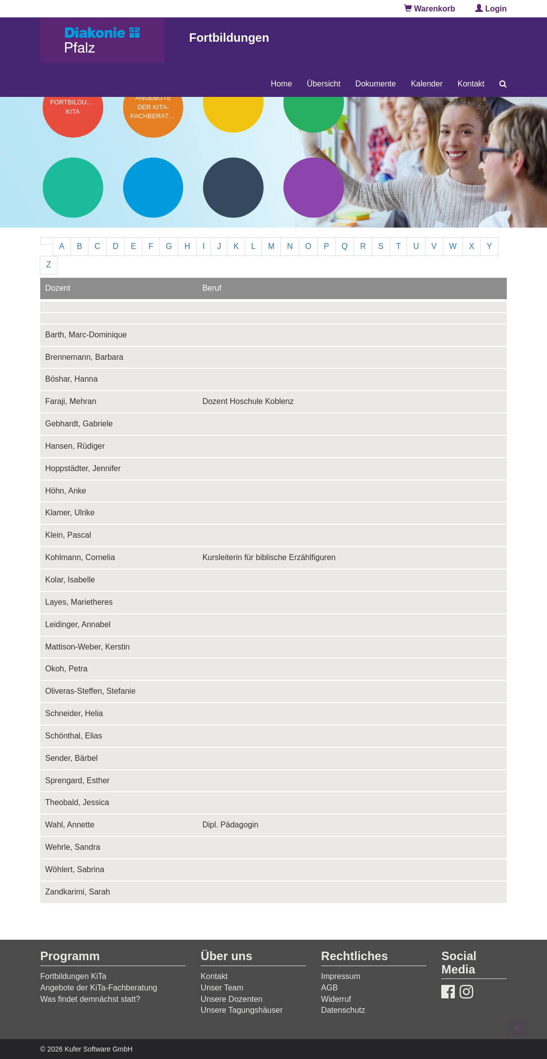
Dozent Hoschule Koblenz (248, 401)
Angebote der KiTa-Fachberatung (98, 987)
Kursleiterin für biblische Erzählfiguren (269, 557)
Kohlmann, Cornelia (80, 557)
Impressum (340, 976)
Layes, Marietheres (79, 602)
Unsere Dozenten (232, 999)
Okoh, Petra (66, 668)
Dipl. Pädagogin (231, 824)
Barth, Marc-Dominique (86, 334)
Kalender (427, 84)
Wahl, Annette (69, 824)
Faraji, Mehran (70, 401)
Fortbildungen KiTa (73, 976)
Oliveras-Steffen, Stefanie (90, 691)
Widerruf (336, 999)
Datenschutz (343, 1010)
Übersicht (324, 84)
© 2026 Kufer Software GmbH (86, 1049)
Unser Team (222, 987)
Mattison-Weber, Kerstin (87, 647)
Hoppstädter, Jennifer (83, 468)
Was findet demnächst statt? (90, 999)
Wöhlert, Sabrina (74, 869)
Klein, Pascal (68, 535)
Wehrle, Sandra (72, 847)
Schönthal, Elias (73, 736)
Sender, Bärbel (71, 758)
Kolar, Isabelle (70, 579)
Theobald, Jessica (77, 802)
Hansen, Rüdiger (75, 446)
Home (281, 84)
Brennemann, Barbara (84, 357)
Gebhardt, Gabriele (79, 423)
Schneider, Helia (74, 713)
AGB (329, 987)
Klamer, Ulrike (70, 512)
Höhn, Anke (65, 491)
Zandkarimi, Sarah (77, 892)
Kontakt (471, 84)
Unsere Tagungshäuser (241, 1010)
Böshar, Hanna (71, 379)
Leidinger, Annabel (78, 624)
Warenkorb (429, 8)
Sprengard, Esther (77, 780)
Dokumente (375, 84)
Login (491, 8)
